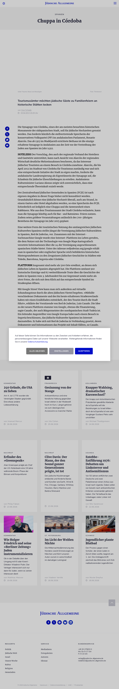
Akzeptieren (84, 351)
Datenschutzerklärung (38, 341)
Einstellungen (61, 351)
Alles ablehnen (37, 351)
